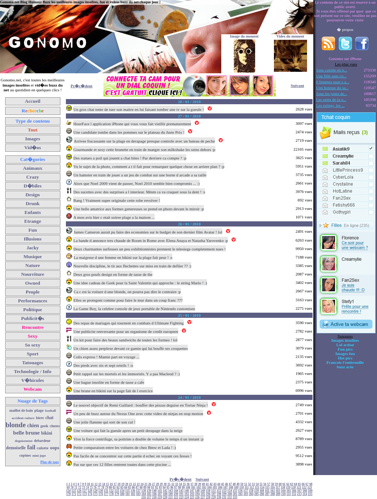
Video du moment (290, 36)
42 (210, 484)
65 (299, 484)
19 (122, 484)
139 (149, 490)
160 (262, 490)
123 (309, 487)
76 (95, 487)
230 (218, 497)
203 (245, 494)
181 (127, 494)
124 (68, 490)
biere (40, 418)
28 (157, 484)
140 (154, 490)
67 (307, 484)
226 (197, 497)
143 (170, 490)
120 (293, 487)
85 (129, 487)
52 (249, 484)
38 (195, 484)
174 (90, 494)
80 (110, 487)
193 (192, 494)
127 (84, 490)
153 (224, 490)
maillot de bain (21, 410)
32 (172, 484)
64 (295, 484)
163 (278, 490)
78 (102, 487)
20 (126, 484)
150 (208, 490)
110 (241, 487)
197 (213, 494)
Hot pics (345, 358)
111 (246, 487)
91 (152, 487)
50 (241, 484)
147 (192, 490)
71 (75, 487)
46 (226, 484)
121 (299, 487)
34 (180, 484)
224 (186, 497)
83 (121, 487)
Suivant (297, 85)
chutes (55, 426)
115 (267, 487)
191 (181, 494)
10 (88, 484)
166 (294, 490)
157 (245, 490)
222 (175, 497)
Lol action (345, 344)
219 (160, 497)
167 (299, 490)
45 (222, 484)
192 (186, 494)
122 (304, 487)
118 (283, 487)
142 (165, 490)
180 (122, 494)
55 (261, 484)
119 (288, 487)
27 (153, 484)
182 (133, 494)
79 (106, 487)
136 (133, 490)
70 (71, 487)
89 (144, 487)
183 (138, 494)
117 (278, 487)
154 (229, 490)
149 (202, 490)
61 (283, 484)
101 (193, 487)
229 (213, 497)
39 (199, 484)
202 (240, 494)
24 (142, 484)
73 (83, 487)
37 (191, 484)
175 (95, 494)
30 (164, 484)
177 (106, 494)
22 (134, 484)
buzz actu (345, 367)
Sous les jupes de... (332, 93)
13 (99, 484)
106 (220, 487)
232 (229, 497)
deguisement (23, 441)
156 (240, 490)
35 (184, 484)
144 (175, 490)
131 (106, 490)
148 (197, 490)
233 (235, 497)
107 (225, 487)
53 (253, 484)
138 (143, 490)
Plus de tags (49, 462)
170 (68, 494)
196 (208, 494)
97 (175, 487)
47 (230, 484)
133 (116, 490)
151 (213, 490)
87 (137, 487)
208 (272, 494)
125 (73, 490)
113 (257, 487)
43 (215, 484)
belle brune (26, 433)
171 (73, 494)
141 (160, 490)
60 (280, 484)
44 (218, 484)
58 (272, 484)
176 (100, 494)
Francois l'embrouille (345, 362)
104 (209, 487)
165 (288, 490)
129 (95, 490)
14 (103, 484)
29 (161, 484)
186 (154, 494)
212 (294, 494)
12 (96, 484)
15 (107, 484)
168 (305, 490)
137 (138, 490)
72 (79, 487)
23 (138, 484)
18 (118, 484)
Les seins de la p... (331, 99)
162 (272, 490)
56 (264, 484)
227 (202, 497)
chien (33, 425)
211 (288, 494)
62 (287, 484)
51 (245, 484)
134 (122, 490)
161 (267, 490)
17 (115, 484)
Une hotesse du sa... (332, 87)
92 (156, 487)
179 (116, 494)
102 (198, 487)
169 (310, 490)
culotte (43, 448)
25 (145, 484)
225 (192, 497)
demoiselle (15, 447)
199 (224, 494)
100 (188, 487)
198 (218, 494)
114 (262, 487)
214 (304, 494)
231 (224, 497)
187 (160, 494)
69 (68, 487)
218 (154, 497)
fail (31, 447)
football (50, 410)
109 (236, 487)
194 (197, 494)
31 (169, 484)
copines (25, 455)
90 (148, 487)
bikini (46, 433)
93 (160, 487)
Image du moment (244, 36)
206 (262, 494)
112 (252, 487)
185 (149, 494)
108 (231, 487)
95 (167, 487)
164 (283, 490)
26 (149, 484)
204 (251, 494)
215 (310, 494)
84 (125, 487)
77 (98, 487)
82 (117, 487)
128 (90, 490)
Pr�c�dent (82, 86)
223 (181, 497)
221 (170, 497)
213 (299, 494)
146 (186, 490)
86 (133, 487)
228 (208, 497)
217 (149, 497)
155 (235, 490)
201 (235, 494)
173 (84, 494)
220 (165, 497)
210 (283, 494)
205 (256, 494)
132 (111, 490)
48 (234, 484)
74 (87, 487)
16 (111, 484)
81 (114, 487)
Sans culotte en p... (331, 70)
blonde (16, 425)
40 (203, 484)
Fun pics (345, 349)
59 (276, 484)
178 (111, 494)
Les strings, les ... (330, 105)
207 (267, 494)
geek (44, 426)
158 (251, 490)
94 (164, 487)
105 (214, 487)
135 (127, 490)
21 (130, 484)
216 (143, 497)
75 (91, 487)
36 (188, 484)
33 (176, 484)
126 (79, 490)
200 (230, 494)
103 (204, 487)
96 (171, 487)
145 (181, 490)
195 (203, 494)
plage (38, 410)
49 (237, 484)
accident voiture (23, 418)
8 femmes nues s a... (332, 82)
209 (278, 494)
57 (268, 484)
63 (291, 484)
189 (170, 494)
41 (207, 484)
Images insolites (345, 340)
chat (49, 417)
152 (218, 490)
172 (79, 494)
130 (100, 490)
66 (303, 484)
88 (141, 487)
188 (165, 494)
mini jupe (39, 455)
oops (54, 447)
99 (183, 487)
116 (272, 487)
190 (176, 494)
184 (143, 494)
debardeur (42, 441)
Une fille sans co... (331, 76)
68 (310, 484)
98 (179, 487)
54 (257, 484)
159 (256, 490)
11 (92, 484)
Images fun (345, 353)
